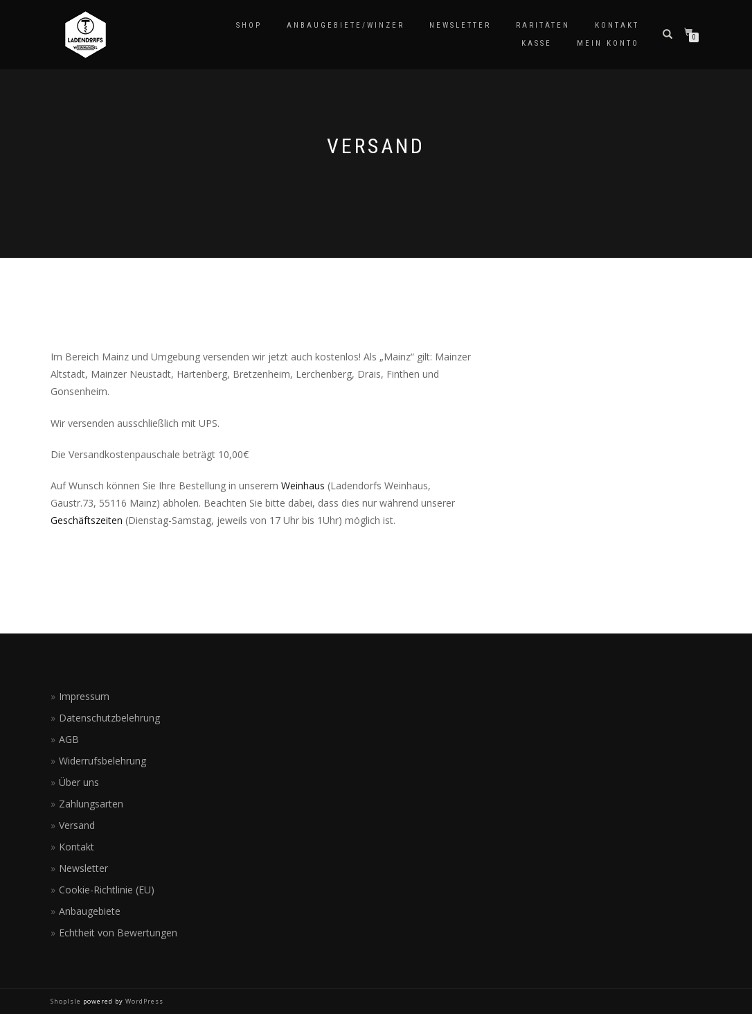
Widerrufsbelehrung (102, 760)
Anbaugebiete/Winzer (345, 25)
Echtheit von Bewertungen (118, 932)
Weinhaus (303, 485)
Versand (77, 825)
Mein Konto (608, 43)
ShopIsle (67, 1001)
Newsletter (460, 25)
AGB (69, 739)
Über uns (79, 782)
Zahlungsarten (91, 803)
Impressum (84, 696)
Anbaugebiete (89, 911)
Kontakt (617, 25)
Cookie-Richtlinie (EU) (106, 889)
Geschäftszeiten (87, 520)
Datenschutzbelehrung (109, 717)
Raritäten (543, 25)
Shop (249, 25)
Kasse (536, 43)
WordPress (143, 1001)
